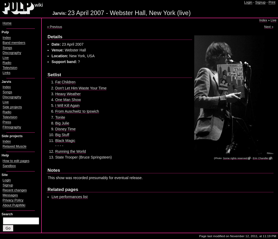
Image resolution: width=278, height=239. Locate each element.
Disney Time (65, 129)
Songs (7, 48)
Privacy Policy (13, 200)
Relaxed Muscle (14, 146)
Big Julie (62, 123)
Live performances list (70, 197)
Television (10, 68)
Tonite (60, 117)
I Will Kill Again (67, 105)
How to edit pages (16, 161)
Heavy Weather (68, 94)
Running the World (70, 151)
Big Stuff (62, 135)
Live (273, 20)
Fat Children (65, 82)
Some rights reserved (235, 158)
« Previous (54, 27)
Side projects (12, 107)
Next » (269, 27)
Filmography (12, 127)
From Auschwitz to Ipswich (77, 111)
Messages (10, 195)
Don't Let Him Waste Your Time (80, 88)
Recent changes (15, 190)
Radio (7, 63)
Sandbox (9, 166)
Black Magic (65, 140)
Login (248, 2)
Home (7, 23)
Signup (260, 2)
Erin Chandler (260, 158)
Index (263, 20)
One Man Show (68, 100)
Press (7, 122)
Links (7, 73)
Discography (12, 53)
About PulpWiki (14, 205)
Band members (14, 43)
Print (271, 2)
